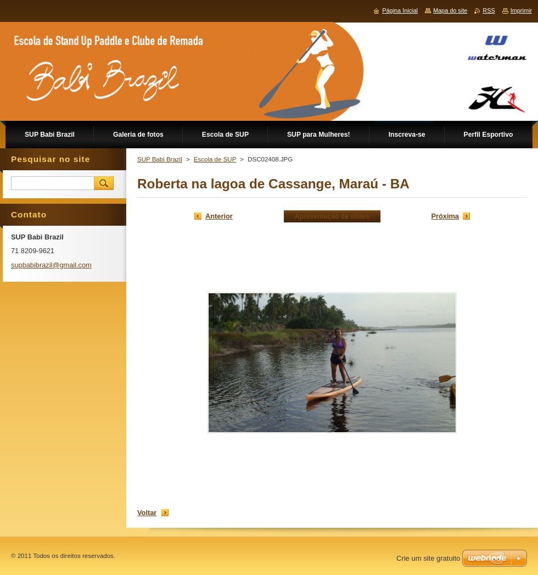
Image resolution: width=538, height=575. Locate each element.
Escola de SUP (215, 159)
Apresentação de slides (332, 216)
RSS (489, 10)
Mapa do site (450, 10)
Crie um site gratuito (428, 558)
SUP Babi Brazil (159, 159)
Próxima (445, 216)
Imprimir (521, 10)
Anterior (219, 216)
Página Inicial (400, 10)
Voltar (146, 513)
